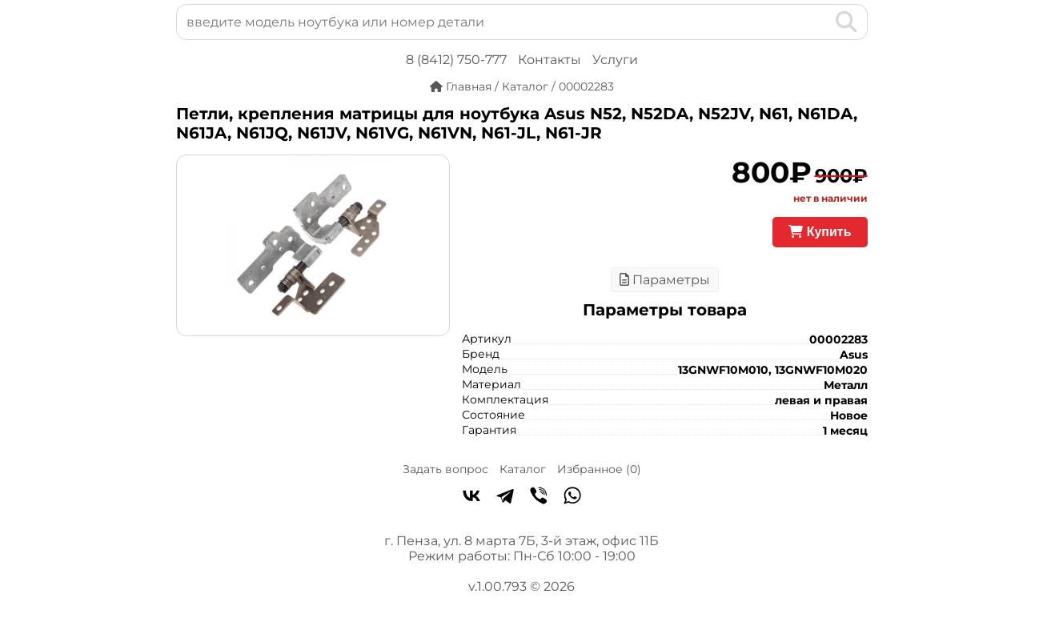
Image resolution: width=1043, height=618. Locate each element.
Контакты (549, 59)
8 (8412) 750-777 (456, 59)
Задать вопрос (445, 469)
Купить (819, 232)
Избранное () (599, 469)
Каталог (522, 469)
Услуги (615, 59)
